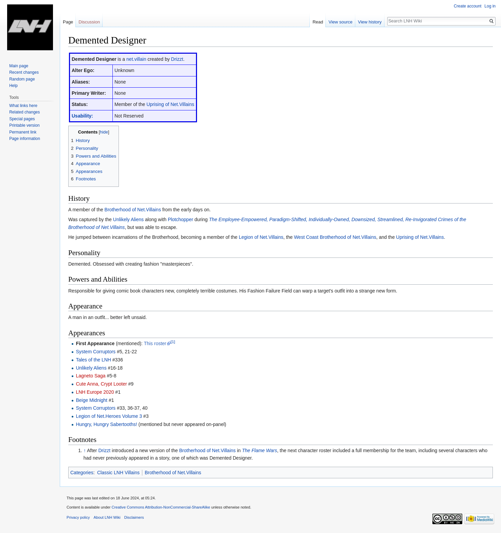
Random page (22, 79)
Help (13, 85)
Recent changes (24, 72)
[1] (173, 342)
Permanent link (22, 132)
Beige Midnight (91, 400)
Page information (24, 138)
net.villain (136, 59)
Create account (467, 6)
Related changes (24, 112)
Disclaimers (134, 517)
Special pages (22, 119)
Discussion (89, 21)
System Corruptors (95, 351)
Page (68, 21)
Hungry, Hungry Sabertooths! (106, 424)
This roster (155, 343)
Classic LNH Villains (118, 472)
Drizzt (177, 59)
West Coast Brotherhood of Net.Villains (335, 237)
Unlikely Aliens (128, 219)
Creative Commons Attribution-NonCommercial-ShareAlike (160, 507)
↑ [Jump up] (85, 450)
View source (340, 21)
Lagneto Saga (90, 375)
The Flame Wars (259, 450)
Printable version (24, 125)
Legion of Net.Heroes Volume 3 (109, 416)
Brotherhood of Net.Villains (133, 209)
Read (317, 21)
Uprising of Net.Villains (170, 104)
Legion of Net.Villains (261, 237)
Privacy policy (78, 517)
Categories (81, 472)
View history (370, 21)
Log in (490, 6)
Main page (18, 66)
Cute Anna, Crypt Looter (101, 384)
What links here (23, 105)
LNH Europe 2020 (95, 392)
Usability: (82, 116)
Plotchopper (180, 219)
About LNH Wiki (107, 517)
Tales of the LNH (93, 359)
